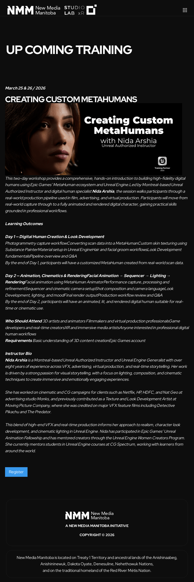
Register (16, 472)
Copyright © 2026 (97, 535)
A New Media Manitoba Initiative (96, 525)
